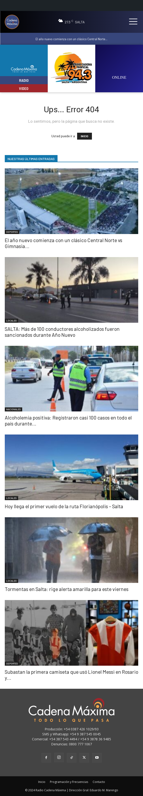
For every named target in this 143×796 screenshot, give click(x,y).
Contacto (99, 782)
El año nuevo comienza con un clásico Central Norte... (71, 39)
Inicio (41, 782)
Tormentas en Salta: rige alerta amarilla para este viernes (66, 589)
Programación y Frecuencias (69, 782)
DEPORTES (12, 231)
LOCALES (11, 320)
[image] (119, 65)
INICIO (84, 136)
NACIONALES (13, 409)
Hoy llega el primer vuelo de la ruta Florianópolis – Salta (64, 506)
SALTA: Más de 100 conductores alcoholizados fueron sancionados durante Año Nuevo (62, 332)
